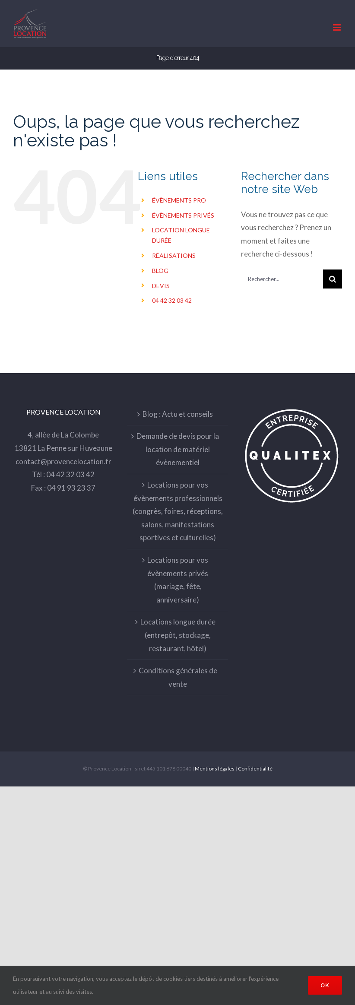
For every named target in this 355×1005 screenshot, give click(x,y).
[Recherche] (332, 279)
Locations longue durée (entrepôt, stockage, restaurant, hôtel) (178, 635)
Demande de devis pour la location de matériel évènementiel (177, 449)
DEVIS (161, 285)
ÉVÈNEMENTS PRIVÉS (183, 215)
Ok (325, 985)
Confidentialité (255, 768)
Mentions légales (215, 768)
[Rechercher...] (282, 279)
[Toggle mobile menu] (337, 27)
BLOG (160, 270)
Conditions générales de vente (178, 677)
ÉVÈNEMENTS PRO (179, 200)
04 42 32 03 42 (172, 300)
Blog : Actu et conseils (178, 413)
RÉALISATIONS (174, 255)
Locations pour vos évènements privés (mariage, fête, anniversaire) (177, 579)
